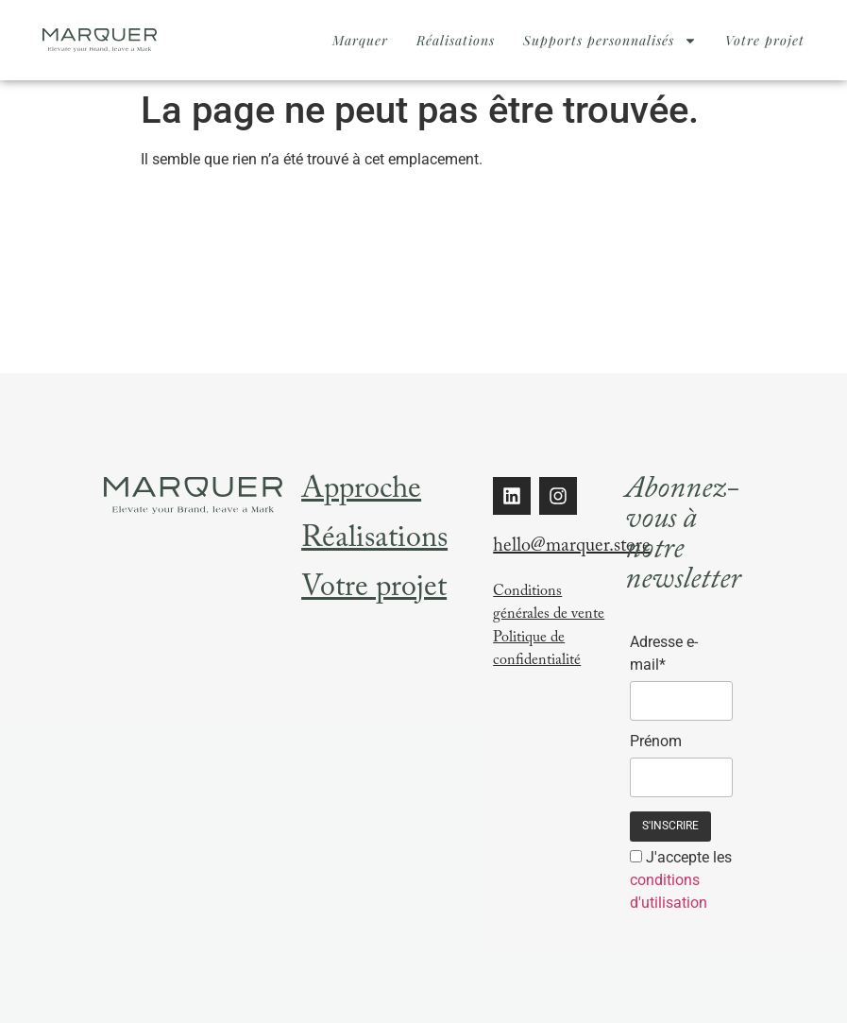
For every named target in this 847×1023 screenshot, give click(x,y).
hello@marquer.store (572, 548)
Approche (361, 492)
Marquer (360, 40)
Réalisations (455, 40)
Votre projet (765, 40)
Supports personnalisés (610, 40)
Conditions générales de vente (548, 604)
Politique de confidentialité (537, 650)
